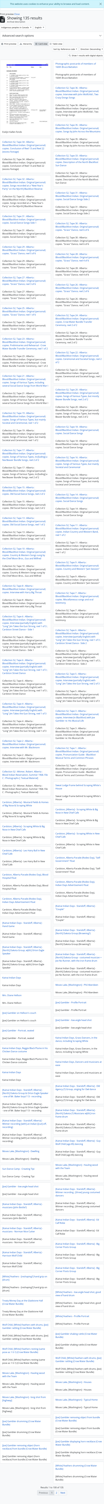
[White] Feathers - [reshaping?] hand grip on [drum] (77, 1281)
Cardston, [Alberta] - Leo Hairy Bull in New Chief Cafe (23, 857)
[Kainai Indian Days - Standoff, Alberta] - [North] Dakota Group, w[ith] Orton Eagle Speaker (23, 955)
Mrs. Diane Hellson (12, 1000)
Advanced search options (18, 35)
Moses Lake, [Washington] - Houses (20, 1391)
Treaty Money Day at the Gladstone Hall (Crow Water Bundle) (75, 1305)
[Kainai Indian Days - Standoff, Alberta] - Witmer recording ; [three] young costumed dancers (24, 1201)
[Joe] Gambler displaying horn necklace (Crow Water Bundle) (78, 1450)
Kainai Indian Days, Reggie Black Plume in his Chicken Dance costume (25, 1055)
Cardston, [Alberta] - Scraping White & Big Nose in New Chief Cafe (76, 811)
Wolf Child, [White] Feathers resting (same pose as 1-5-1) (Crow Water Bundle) (76, 1353)
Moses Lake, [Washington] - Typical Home (23, 1409)
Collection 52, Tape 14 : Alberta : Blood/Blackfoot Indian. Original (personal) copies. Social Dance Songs (77, 498)
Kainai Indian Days (11, 983)
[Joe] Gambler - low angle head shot (73, 1020)
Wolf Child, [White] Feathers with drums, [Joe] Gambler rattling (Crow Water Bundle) (78, 1329)
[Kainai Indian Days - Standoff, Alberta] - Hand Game (22, 930)
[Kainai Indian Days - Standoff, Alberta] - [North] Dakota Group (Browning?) (75, 932)
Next (62, 1492)
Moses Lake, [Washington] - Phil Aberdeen (76, 984)
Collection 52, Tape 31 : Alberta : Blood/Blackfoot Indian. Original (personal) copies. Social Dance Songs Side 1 (24, 218)
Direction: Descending (91, 49)
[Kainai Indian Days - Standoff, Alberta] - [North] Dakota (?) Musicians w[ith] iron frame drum (75, 1113)
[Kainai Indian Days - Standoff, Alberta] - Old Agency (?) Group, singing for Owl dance (77, 1088)
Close (17, 14)
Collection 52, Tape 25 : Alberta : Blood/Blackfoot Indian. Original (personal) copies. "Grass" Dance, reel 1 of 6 (24, 310)
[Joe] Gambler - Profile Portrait (70, 1002)
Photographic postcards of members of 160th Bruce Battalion (75, 65)
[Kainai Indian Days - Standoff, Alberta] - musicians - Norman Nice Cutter (75, 1232)
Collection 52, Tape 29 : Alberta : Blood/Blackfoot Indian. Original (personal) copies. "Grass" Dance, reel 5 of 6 (24, 249)
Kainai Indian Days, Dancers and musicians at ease (78, 1063)
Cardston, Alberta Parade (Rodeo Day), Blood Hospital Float (25, 882)
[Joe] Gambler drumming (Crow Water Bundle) (21, 1428)
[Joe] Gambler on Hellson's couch (19, 1018)
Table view (56, 44)
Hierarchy (26, 44)
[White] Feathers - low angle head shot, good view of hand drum (25, 1303)
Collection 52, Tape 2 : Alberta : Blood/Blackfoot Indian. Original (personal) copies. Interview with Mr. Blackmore (24, 749)
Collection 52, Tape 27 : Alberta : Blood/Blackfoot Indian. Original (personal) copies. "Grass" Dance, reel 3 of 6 (24, 279)
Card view (41, 44)
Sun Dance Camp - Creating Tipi (18, 1180)
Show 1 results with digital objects (86, 55)
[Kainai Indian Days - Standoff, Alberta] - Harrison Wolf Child (75, 1256)
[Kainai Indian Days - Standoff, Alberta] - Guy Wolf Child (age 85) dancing (77, 1142)
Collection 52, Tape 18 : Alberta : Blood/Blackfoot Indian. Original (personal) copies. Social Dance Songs (77, 430)
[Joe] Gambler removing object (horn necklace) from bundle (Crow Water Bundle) (24, 1452)
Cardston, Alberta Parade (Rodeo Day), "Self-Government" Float (78, 859)
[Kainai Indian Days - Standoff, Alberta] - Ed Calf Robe (24, 1231)
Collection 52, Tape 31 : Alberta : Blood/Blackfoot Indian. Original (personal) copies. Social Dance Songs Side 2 (77, 196)
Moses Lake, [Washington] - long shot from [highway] (77, 1401)
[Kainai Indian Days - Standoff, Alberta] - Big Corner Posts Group (24, 1255)
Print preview (8, 44)
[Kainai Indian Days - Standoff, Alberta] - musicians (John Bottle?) (75, 1208)
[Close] (100, 4)
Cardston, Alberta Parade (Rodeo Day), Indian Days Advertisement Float (75, 883)
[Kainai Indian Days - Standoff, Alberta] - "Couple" (75, 907)
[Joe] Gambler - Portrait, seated (18, 1035)
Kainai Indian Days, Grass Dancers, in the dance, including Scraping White (76, 1039)
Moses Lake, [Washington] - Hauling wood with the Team (76, 1166)
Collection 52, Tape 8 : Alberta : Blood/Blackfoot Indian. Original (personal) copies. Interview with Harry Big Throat (24, 594)
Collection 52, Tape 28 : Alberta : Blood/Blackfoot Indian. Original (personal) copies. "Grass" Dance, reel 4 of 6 (77, 257)
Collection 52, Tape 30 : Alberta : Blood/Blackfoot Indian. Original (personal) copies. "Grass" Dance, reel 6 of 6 (77, 226)
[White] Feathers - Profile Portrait (19, 1325)
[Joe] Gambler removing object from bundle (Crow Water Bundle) (77, 1425)
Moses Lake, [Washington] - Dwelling (20, 1163)
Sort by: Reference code (64, 49)
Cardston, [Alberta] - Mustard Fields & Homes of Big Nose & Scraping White (25, 809)
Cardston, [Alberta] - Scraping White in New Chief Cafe (77, 835)
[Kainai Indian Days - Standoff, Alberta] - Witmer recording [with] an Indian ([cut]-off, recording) (24, 1136)
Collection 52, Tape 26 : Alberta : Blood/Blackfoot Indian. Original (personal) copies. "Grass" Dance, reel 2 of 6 (77, 288)
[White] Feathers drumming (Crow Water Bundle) (76, 1474)
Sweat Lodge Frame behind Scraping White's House (78, 787)
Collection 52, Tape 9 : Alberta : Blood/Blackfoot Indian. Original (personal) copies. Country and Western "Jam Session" (77, 565)
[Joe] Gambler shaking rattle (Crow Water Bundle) (23, 1345)
